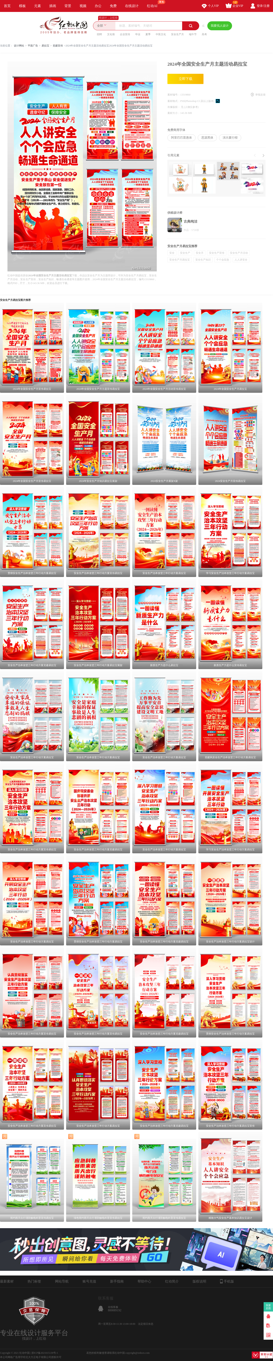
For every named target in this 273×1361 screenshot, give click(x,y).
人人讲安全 (241, 259)
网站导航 (62, 1281)
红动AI (154, 4)
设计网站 (19, 45)
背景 (67, 6)
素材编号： (173, 94)
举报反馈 (260, 94)
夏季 (148, 34)
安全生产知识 (203, 259)
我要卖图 (268, 1307)
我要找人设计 (220, 25)
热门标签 (34, 1281)
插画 (52, 6)
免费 (113, 6)
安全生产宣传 (216, 252)
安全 (171, 252)
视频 (83, 6)
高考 (204, 34)
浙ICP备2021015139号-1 (44, 1352)
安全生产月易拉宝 (179, 259)
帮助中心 (144, 1281)
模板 (22, 6)
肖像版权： (174, 107)
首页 (7, 6)
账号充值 (89, 1281)
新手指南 (117, 1281)
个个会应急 (222, 259)
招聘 (99, 34)
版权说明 (199, 1281)
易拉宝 (45, 45)
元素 (37, 6)
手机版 (227, 1281)
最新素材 (7, 1281)
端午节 (193, 34)
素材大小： (173, 113)
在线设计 (132, 6)
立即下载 (185, 79)
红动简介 (172, 1281)
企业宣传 (125, 34)
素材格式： (173, 101)
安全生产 (185, 252)
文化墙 (111, 34)
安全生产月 (177, 34)
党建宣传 (58, 45)
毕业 (137, 34)
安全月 (199, 252)
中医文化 (161, 34)
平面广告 (33, 45)
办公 (98, 6)
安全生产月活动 (239, 252)
